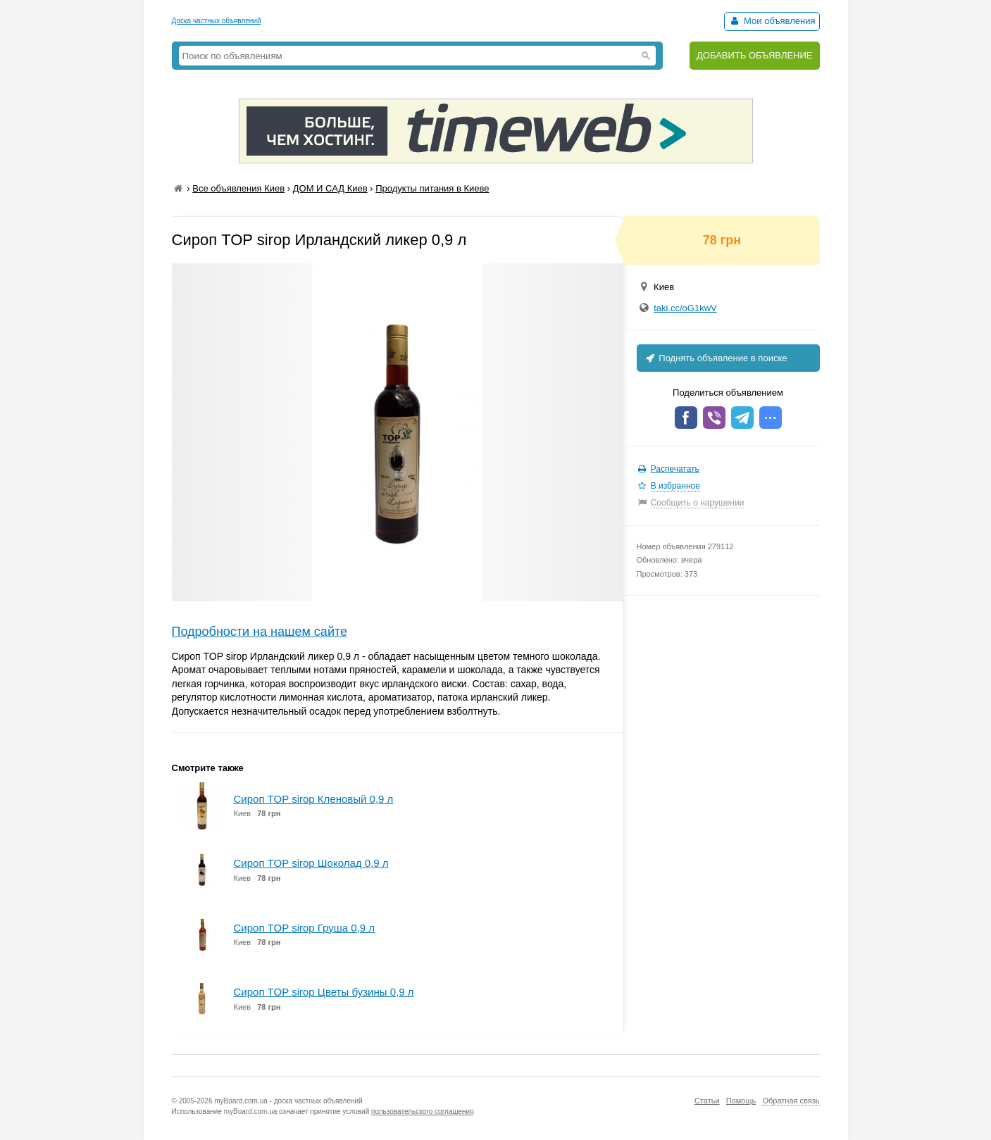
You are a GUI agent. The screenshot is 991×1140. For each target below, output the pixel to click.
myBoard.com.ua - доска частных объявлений (288, 1101)
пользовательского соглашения (422, 1111)
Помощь (741, 1100)
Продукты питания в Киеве (432, 188)
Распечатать (675, 469)
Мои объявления (771, 20)
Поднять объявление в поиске (715, 358)
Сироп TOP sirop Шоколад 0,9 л (311, 863)
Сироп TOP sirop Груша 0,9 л (304, 928)
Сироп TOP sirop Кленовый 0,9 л (314, 799)
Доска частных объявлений (216, 21)
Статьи (707, 1100)
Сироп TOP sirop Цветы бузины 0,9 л (324, 992)
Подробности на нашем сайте (260, 632)
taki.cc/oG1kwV (685, 308)
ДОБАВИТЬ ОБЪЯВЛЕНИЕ (755, 55)
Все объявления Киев (238, 188)
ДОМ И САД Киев (330, 188)
